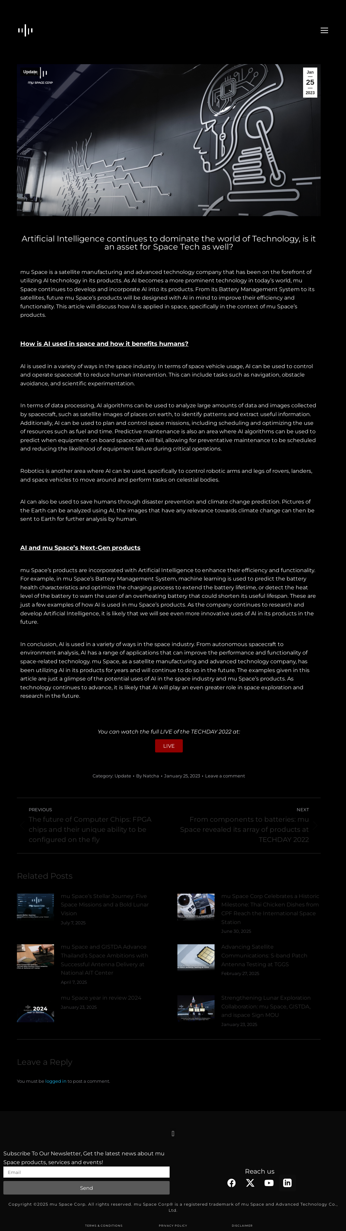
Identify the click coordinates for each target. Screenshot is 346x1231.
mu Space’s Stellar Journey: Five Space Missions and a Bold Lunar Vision (105, 905)
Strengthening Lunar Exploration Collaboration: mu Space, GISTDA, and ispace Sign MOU (266, 1006)
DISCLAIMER (242, 1225)
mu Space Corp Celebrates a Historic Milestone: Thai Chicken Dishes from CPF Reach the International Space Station (270, 909)
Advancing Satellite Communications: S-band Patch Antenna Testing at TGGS (264, 955)
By (147, 775)
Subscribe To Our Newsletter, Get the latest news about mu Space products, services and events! (84, 1157)
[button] (173, 1133)
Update (30, 72)
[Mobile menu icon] (324, 30)
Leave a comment (225, 775)
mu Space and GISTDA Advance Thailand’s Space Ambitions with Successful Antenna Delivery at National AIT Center (104, 960)
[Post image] (35, 907)
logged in (56, 1081)
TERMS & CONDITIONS (104, 1225)
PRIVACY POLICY (173, 1225)
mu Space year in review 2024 (101, 998)
